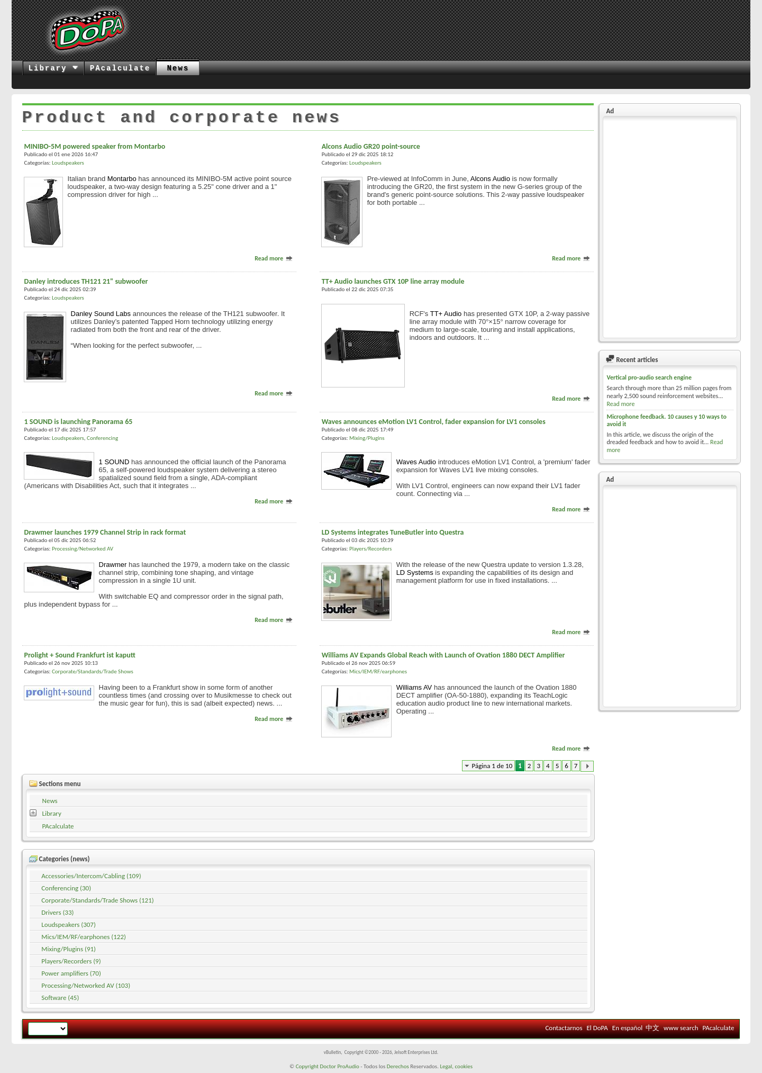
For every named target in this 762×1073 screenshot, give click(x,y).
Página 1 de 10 (492, 766)
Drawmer (113, 565)
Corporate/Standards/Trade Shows (92, 671)
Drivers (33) (57, 912)
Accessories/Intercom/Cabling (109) (91, 876)
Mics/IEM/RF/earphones (378, 671)
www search (681, 1028)
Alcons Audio (490, 179)
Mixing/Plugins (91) (68, 949)
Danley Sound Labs (101, 314)
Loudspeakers (68, 162)
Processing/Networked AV (82, 548)
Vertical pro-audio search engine (649, 377)
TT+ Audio (446, 314)
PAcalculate (120, 68)
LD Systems (414, 572)
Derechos (398, 1066)
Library (53, 68)
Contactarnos (563, 1028)
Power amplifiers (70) (71, 973)
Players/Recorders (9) (71, 961)
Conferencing (102, 438)
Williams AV (414, 687)
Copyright (307, 1066)
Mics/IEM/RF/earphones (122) (83, 937)
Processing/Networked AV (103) (85, 985)
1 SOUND (114, 462)
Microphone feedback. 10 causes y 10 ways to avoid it (666, 420)
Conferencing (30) (66, 888)
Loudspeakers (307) (68, 924)
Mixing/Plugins (367, 438)
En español (627, 1028)
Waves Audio (416, 462)
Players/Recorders (370, 548)
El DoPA (596, 1028)
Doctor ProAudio (339, 1066)
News (178, 68)
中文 (652, 1028)
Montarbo (122, 179)
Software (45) (60, 998)
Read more (274, 258)
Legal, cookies (456, 1066)
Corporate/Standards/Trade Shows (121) (97, 900)
